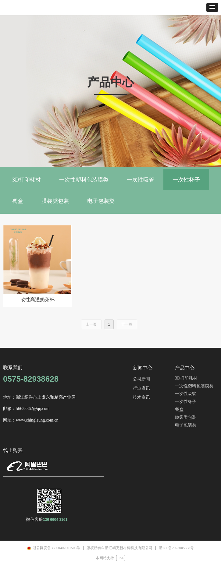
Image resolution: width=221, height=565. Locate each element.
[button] (212, 7)
